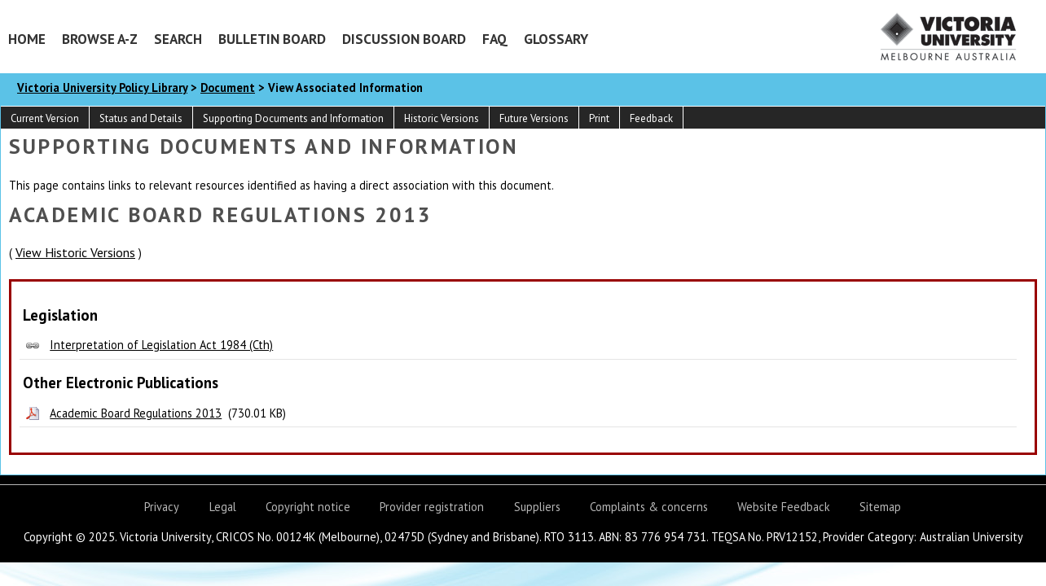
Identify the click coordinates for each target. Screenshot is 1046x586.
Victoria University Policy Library (102, 87)
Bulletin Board (272, 38)
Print (599, 118)
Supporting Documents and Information (293, 118)
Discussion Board (404, 38)
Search (178, 38)
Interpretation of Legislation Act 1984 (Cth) (161, 344)
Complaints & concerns (649, 506)
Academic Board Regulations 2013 (136, 413)
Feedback (651, 118)
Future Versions (534, 118)
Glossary (556, 38)
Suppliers (537, 506)
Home (27, 38)
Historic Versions (441, 118)
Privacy (161, 506)
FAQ (495, 38)
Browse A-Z (100, 38)
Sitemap (880, 506)
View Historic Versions (75, 252)
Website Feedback (783, 506)
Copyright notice (308, 506)
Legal (222, 506)
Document (227, 87)
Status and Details (140, 118)
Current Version (45, 118)
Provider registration (432, 506)
